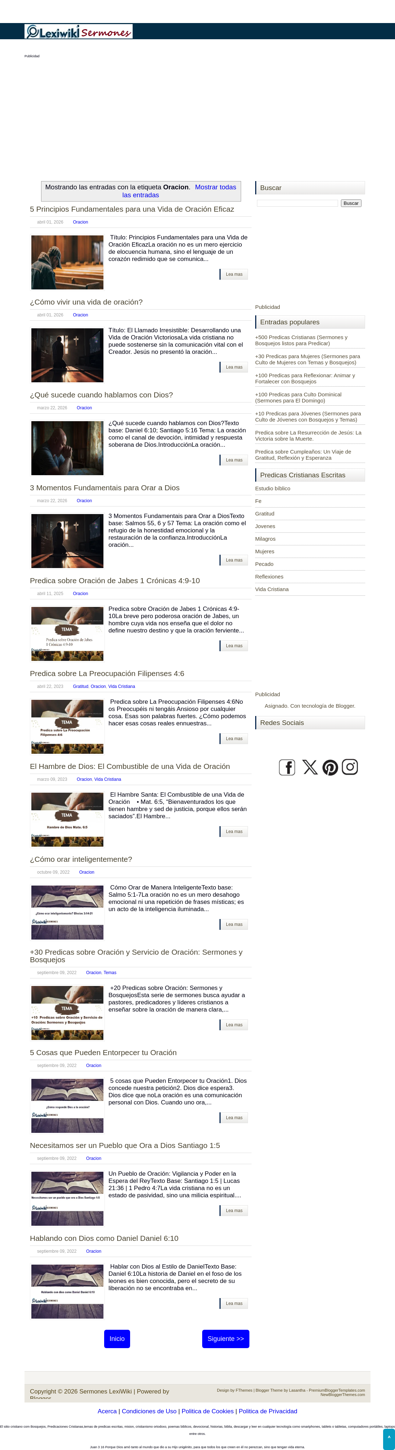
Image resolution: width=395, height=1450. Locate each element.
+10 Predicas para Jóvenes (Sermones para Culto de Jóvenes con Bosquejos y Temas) (308, 416)
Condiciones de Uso (149, 1411)
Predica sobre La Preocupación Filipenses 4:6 (107, 673)
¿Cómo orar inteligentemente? (81, 859)
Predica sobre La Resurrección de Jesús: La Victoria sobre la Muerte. (308, 435)
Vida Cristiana (121, 686)
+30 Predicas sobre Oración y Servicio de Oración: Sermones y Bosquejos (136, 955)
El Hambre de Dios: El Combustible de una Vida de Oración (130, 766)
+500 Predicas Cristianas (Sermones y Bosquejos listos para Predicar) (301, 340)
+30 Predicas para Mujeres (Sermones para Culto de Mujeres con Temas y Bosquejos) (307, 359)
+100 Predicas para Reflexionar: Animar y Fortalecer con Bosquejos (305, 378)
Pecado (264, 564)
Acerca (107, 1411)
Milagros (265, 539)
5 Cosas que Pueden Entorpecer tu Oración (103, 1052)
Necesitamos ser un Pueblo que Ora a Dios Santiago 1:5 (125, 1145)
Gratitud (80, 686)
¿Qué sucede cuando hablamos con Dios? (101, 394)
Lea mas (234, 274)
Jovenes (265, 526)
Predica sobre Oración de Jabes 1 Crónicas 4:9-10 (115, 580)
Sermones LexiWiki (105, 1391)
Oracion (80, 222)
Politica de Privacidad (268, 1411)
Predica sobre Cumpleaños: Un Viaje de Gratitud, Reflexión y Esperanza (303, 455)
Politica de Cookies (208, 1411)
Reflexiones (269, 576)
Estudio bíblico (272, 488)
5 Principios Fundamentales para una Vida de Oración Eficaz (132, 209)
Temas (110, 972)
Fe (258, 501)
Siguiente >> (226, 1338)
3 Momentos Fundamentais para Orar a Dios (105, 487)
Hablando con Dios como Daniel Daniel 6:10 (104, 1238)
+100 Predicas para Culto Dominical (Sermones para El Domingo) (298, 397)
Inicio (117, 1338)
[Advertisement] (197, 115)
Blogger (345, 706)
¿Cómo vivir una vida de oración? (86, 302)
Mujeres (264, 551)
